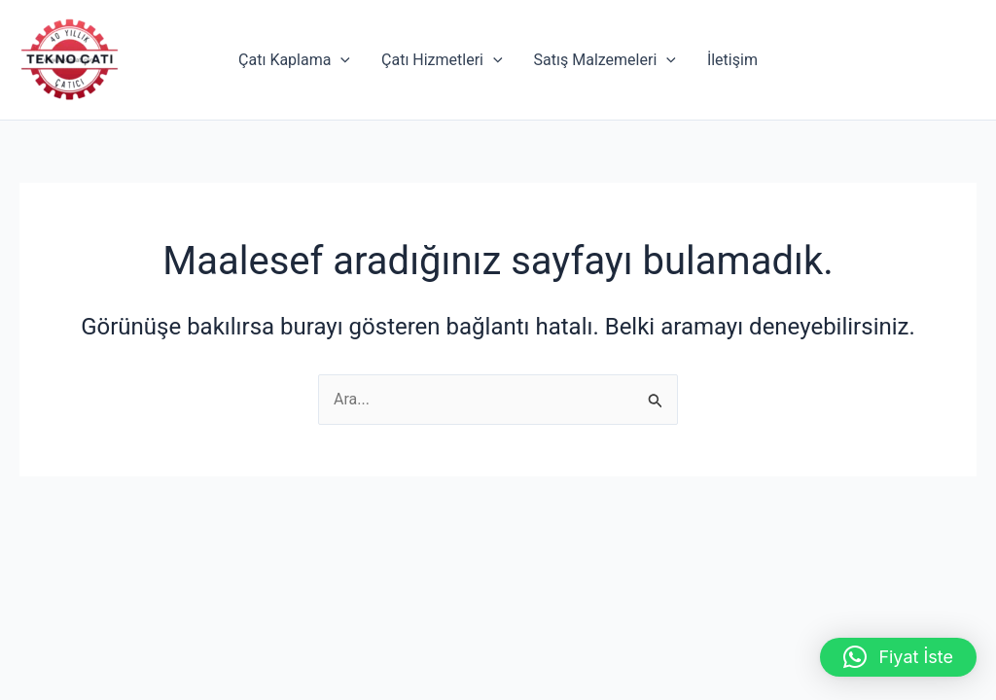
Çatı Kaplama (294, 60)
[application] (340, 60)
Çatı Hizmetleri (442, 60)
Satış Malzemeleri (605, 60)
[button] (898, 657)
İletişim (732, 60)
